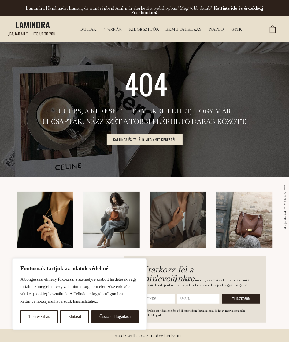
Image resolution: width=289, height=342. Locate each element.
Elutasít (74, 316)
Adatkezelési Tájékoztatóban (179, 310)
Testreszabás (39, 316)
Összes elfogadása (115, 316)
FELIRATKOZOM (241, 298)
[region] (79, 294)
